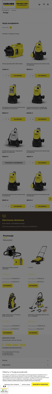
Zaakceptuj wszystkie (40, 384)
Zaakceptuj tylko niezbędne (11, 384)
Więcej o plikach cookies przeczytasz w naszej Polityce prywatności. (21, 380)
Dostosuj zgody (26, 384)
